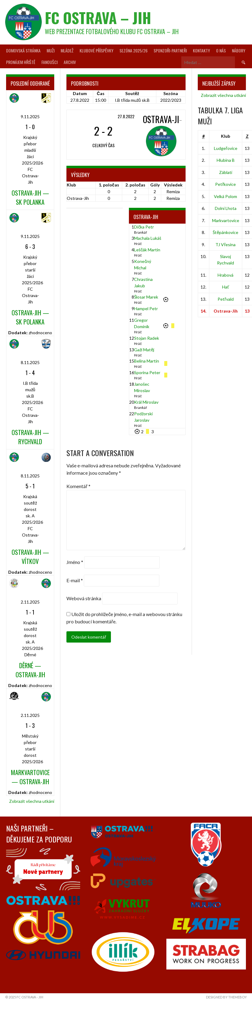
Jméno (74, 562)
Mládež (67, 50)
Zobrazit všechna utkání (31, 801)
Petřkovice (225, 184)
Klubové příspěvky (96, 50)
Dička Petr (144, 226)
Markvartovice (225, 220)
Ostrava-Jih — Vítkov (30, 557)
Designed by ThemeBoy (226, 997)
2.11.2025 (30, 601)
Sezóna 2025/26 (133, 50)
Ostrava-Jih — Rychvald (30, 437)
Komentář (78, 486)
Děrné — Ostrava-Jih (30, 670)
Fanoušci (49, 62)
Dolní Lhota (225, 208)
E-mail (74, 580)
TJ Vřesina (225, 244)
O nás (221, 50)
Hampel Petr (146, 308)
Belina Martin (146, 360)
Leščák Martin (147, 249)
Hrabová (225, 275)
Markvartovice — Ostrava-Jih (30, 777)
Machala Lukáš (147, 238)
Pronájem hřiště (20, 62)
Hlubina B (226, 160)
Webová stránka (83, 598)
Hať (225, 286)
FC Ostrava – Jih (98, 17)
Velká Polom (225, 196)
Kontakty (201, 50)
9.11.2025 (30, 116)
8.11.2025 (30, 362)
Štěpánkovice (225, 232)
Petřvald (226, 299)
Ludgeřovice (225, 148)
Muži (51, 50)
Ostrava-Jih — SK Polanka (30, 197)
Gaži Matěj (144, 349)
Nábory (238, 50)
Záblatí (225, 172)
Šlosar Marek (146, 296)
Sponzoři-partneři (170, 50)
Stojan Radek (146, 338)
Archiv (70, 62)
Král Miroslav (146, 402)
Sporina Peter (147, 372)
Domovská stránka (23, 50)
